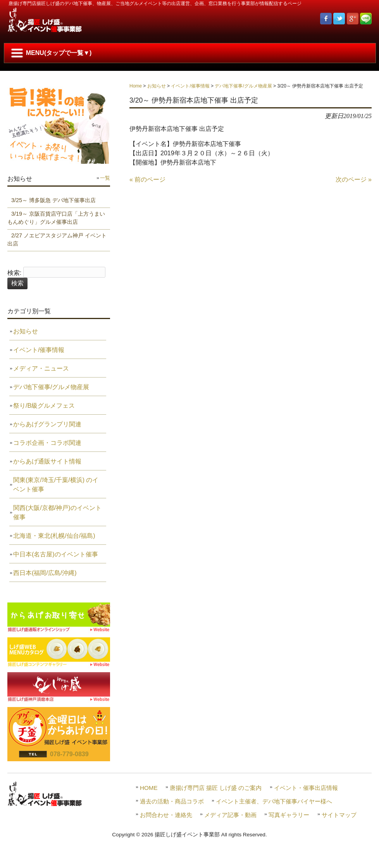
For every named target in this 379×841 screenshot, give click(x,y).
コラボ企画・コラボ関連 (47, 442)
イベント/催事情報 (190, 86)
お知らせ (156, 86)
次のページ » (354, 179)
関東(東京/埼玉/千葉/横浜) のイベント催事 (55, 485)
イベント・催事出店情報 (306, 787)
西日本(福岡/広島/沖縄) (45, 573)
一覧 (105, 178)
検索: (14, 272)
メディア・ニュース (41, 368)
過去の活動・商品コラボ (172, 801)
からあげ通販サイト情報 (47, 461)
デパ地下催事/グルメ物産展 (243, 86)
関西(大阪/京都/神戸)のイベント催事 (57, 512)
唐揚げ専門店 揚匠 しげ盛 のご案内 (216, 787)
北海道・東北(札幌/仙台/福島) (54, 535)
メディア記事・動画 (230, 815)
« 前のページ (147, 179)
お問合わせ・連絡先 (166, 815)
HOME (149, 787)
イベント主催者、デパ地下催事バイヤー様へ (274, 801)
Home (135, 86)
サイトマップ (339, 815)
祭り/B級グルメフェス (44, 405)
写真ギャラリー (289, 815)
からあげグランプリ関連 (47, 424)
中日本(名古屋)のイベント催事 (55, 554)
